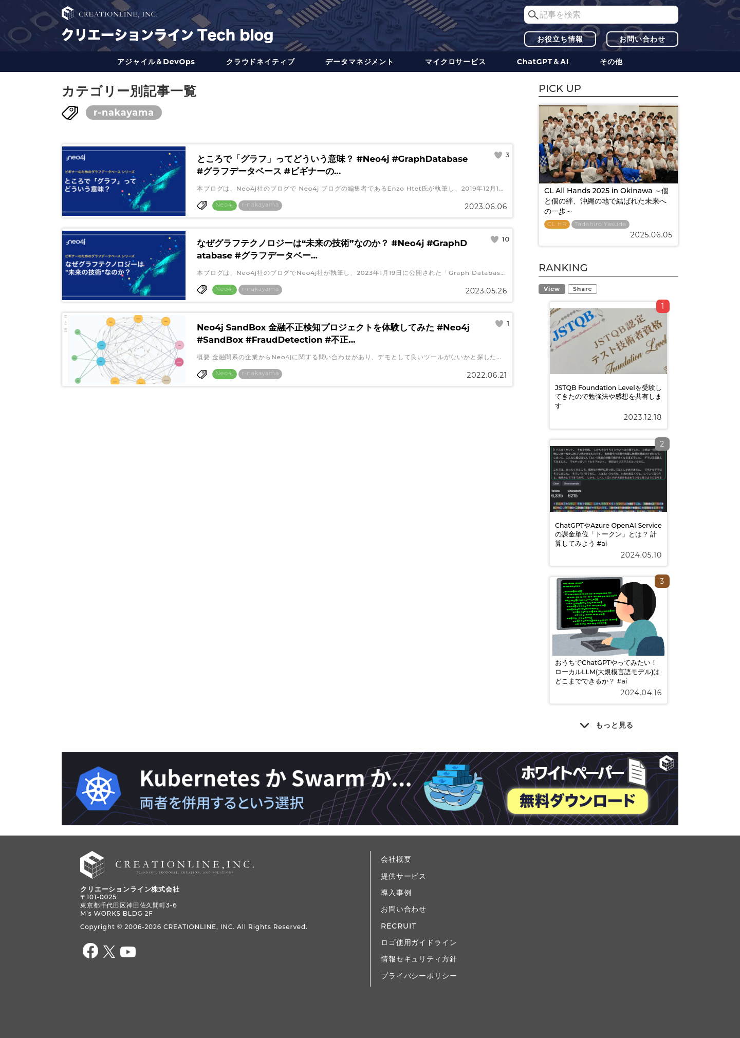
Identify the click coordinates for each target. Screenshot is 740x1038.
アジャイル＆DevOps (156, 61)
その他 (611, 61)
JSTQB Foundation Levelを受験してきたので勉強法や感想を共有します (608, 397)
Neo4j (224, 205)
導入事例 (396, 892)
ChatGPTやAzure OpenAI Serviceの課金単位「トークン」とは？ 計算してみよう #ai (608, 534)
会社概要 (396, 859)
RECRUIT (398, 926)
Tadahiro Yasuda (600, 224)
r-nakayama (124, 112)
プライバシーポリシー (419, 975)
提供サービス (404, 876)
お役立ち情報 (560, 39)
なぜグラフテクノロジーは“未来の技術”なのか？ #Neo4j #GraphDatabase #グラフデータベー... (332, 249)
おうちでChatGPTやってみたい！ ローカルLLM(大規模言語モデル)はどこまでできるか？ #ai (607, 671)
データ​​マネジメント (359, 61)
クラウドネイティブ (260, 61)
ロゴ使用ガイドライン (419, 942)
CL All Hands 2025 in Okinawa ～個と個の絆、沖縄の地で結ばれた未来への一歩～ (606, 200)
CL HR (557, 224)
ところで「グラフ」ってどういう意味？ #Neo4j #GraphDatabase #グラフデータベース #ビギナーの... (332, 165)
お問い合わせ (642, 39)
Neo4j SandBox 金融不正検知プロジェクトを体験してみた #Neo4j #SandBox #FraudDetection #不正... (333, 333)
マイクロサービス (455, 61)
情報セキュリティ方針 (419, 958)
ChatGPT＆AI (543, 61)
